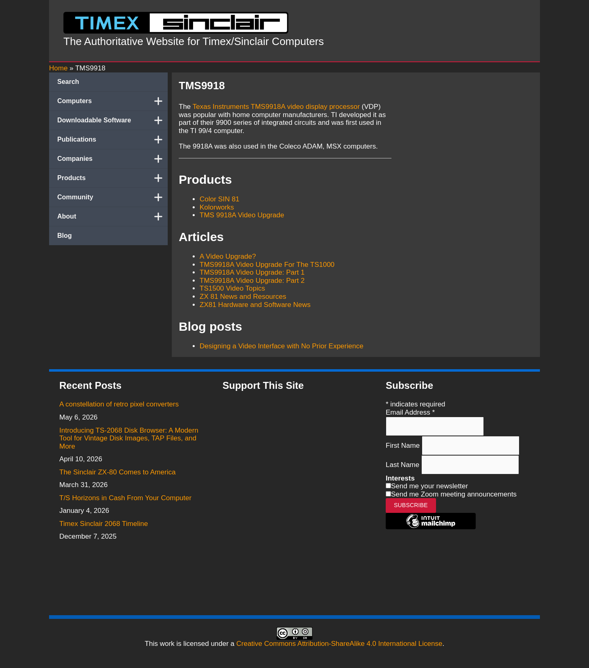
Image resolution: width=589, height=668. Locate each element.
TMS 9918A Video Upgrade (242, 215)
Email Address (410, 412)
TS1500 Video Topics (232, 288)
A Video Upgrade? (228, 256)
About (112, 216)
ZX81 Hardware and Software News (255, 305)
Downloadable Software (112, 120)
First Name (404, 445)
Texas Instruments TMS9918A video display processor (276, 107)
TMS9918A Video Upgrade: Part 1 (252, 272)
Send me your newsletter (429, 486)
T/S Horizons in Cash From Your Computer (125, 498)
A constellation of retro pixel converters (119, 404)
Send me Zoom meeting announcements (454, 494)
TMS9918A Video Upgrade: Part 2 (252, 280)
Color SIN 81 (219, 199)
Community (112, 197)
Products (112, 178)
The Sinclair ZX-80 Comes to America (117, 472)
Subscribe (411, 505)
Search (68, 81)
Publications (112, 139)
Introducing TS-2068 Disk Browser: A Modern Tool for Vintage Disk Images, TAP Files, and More (128, 438)
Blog (64, 235)
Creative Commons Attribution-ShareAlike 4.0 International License (339, 644)
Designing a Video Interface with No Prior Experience (281, 346)
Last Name (403, 464)
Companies (112, 158)
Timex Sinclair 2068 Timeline (103, 524)
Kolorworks (217, 207)
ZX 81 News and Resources (243, 296)
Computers (112, 101)
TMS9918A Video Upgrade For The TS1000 (267, 265)
